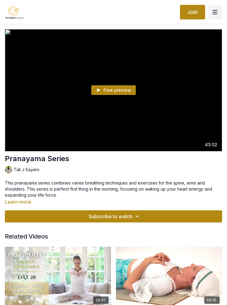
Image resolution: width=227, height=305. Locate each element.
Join (192, 12)
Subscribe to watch (115, 216)
